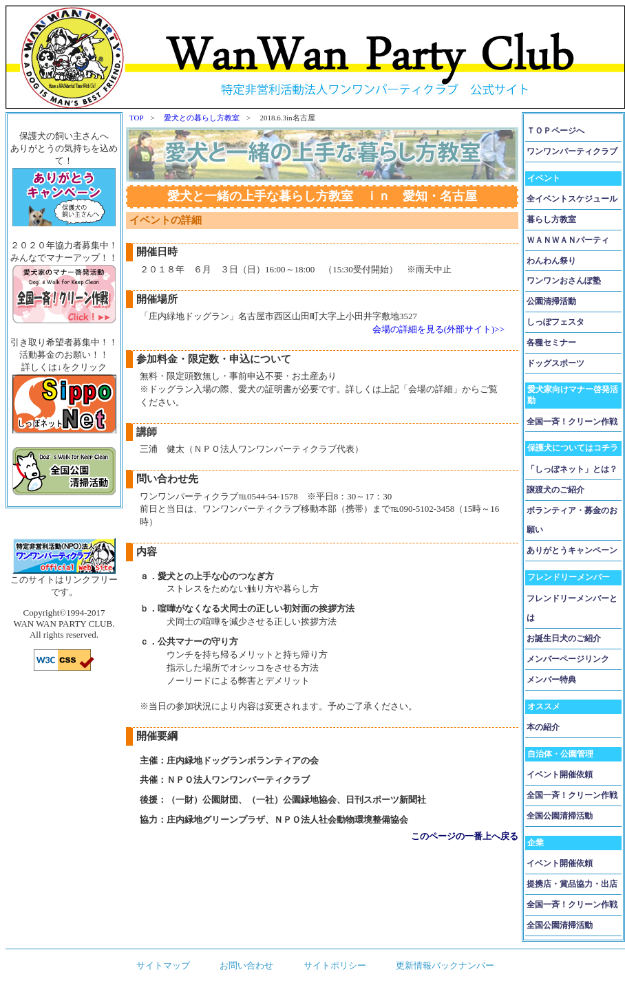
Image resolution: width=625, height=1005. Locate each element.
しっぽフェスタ (555, 322)
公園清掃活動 (551, 301)
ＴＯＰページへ (555, 131)
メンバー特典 (551, 679)
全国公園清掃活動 (560, 816)
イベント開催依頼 (560, 774)
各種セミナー (551, 342)
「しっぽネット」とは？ (572, 469)
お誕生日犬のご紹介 (564, 638)
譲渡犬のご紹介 (555, 490)
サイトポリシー (335, 965)
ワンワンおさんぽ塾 (564, 280)
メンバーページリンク (568, 659)
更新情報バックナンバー (445, 965)
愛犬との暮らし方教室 (202, 118)
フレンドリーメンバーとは (572, 608)
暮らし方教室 (551, 219)
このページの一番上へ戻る (464, 836)
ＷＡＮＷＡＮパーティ (568, 240)
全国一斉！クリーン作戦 (572, 421)
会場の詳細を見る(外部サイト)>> (438, 329)
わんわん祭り (551, 261)
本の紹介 (543, 727)
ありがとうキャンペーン (572, 550)
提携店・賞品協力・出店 (572, 884)
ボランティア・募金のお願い (572, 520)
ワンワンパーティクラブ (572, 151)
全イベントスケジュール (572, 199)
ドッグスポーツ (555, 363)
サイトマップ (163, 965)
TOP (136, 118)
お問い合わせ (246, 965)
